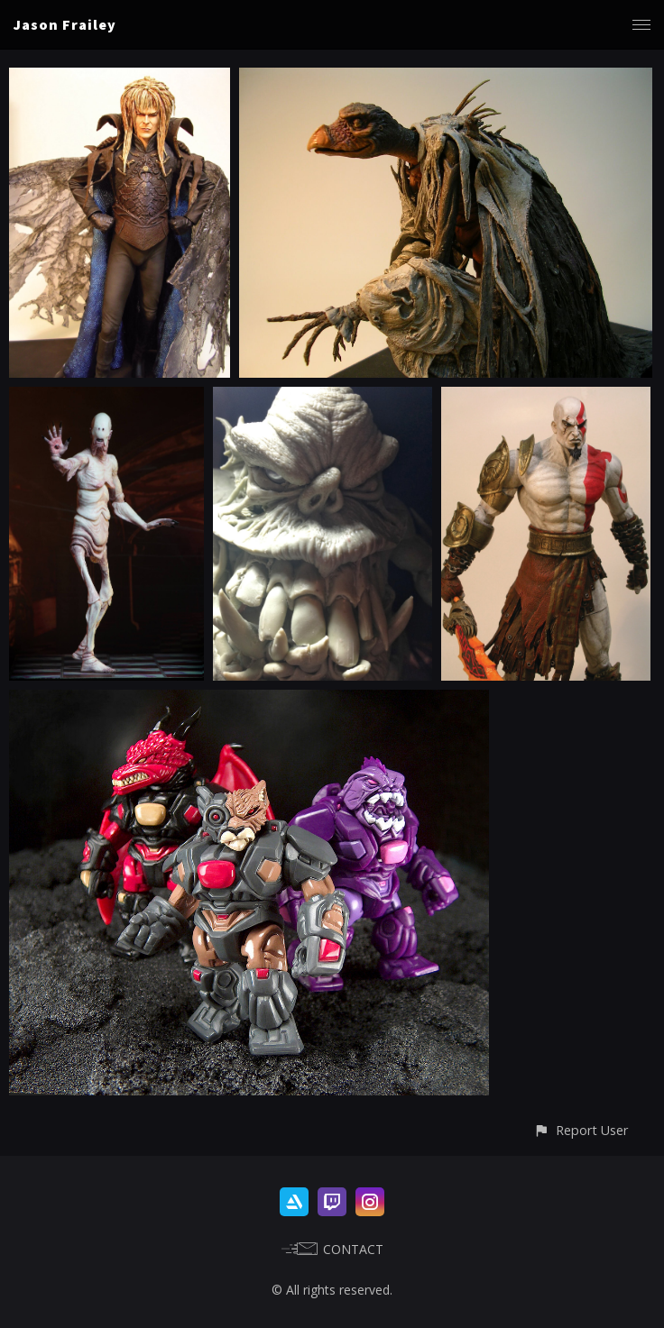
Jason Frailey (65, 24)
